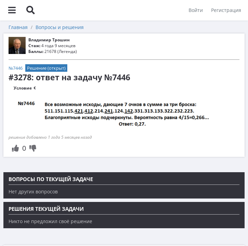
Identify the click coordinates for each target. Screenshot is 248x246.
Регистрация (226, 10)
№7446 (16, 68)
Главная (18, 27)
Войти (196, 10)
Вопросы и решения (60, 27)
